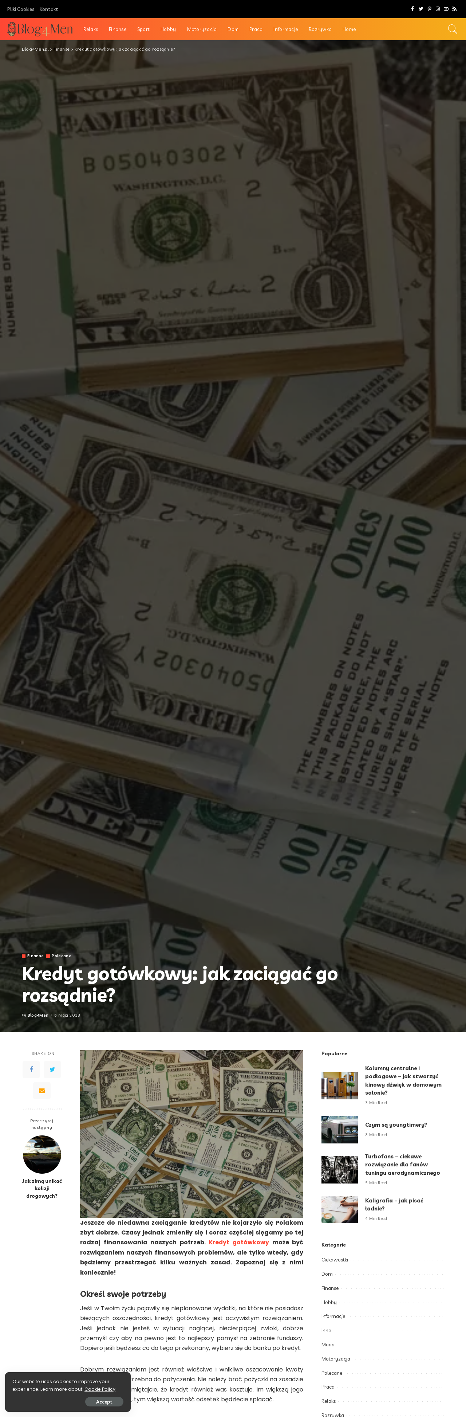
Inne (326, 1330)
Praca (328, 1386)
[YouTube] (446, 9)
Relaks (328, 1401)
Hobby (329, 1302)
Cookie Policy (28, 1389)
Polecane (61, 956)
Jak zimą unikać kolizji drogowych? (42, 1188)
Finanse (35, 956)
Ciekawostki (334, 1259)
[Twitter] (421, 9)
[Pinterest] (429, 9)
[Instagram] (438, 9)
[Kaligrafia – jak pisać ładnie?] (339, 1209)
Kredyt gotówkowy (238, 1242)
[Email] (42, 1090)
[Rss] (454, 9)
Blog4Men (38, 1015)
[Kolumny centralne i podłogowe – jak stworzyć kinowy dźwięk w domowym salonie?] (339, 1085)
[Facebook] (412, 9)
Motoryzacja (335, 1358)
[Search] (453, 29)
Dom (327, 1274)
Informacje (333, 1316)
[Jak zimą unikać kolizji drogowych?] (42, 1154)
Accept (88, 1401)
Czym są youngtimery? (397, 1124)
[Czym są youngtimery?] (339, 1129)
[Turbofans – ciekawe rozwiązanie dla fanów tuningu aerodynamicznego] (339, 1170)
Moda (328, 1344)
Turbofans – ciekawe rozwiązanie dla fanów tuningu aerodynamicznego (403, 1164)
